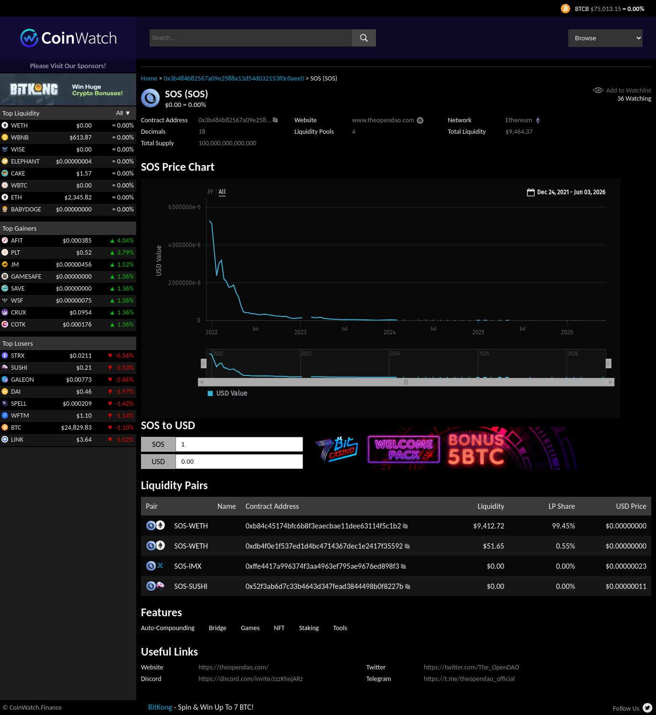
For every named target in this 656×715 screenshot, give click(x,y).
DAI (16, 391)
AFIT (17, 240)
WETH (19, 125)
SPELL (18, 403)
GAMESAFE (26, 276)
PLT (15, 252)
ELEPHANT (25, 161)
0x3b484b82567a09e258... (235, 120)
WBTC (19, 185)
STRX (17, 356)
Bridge (218, 628)
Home (149, 78)
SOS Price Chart (177, 167)
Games (250, 628)
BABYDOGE (26, 209)
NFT (279, 628)
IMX (195, 566)
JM (15, 264)
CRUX (18, 312)
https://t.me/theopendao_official (469, 679)
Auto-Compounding (168, 628)
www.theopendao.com (383, 120)
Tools (340, 628)
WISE (18, 149)
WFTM (20, 415)
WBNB (20, 137)
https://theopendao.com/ (234, 667)
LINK (17, 439)
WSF (17, 300)
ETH (16, 197)
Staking (309, 628)
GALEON (22, 379)
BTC (16, 427)
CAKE (18, 173)
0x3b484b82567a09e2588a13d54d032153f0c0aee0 (234, 78)
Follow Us (626, 708)
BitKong (160, 707)
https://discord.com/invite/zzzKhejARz (251, 679)
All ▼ (123, 113)
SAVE (18, 288)
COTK (18, 324)
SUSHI (19, 367)
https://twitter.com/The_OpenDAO (471, 667)
